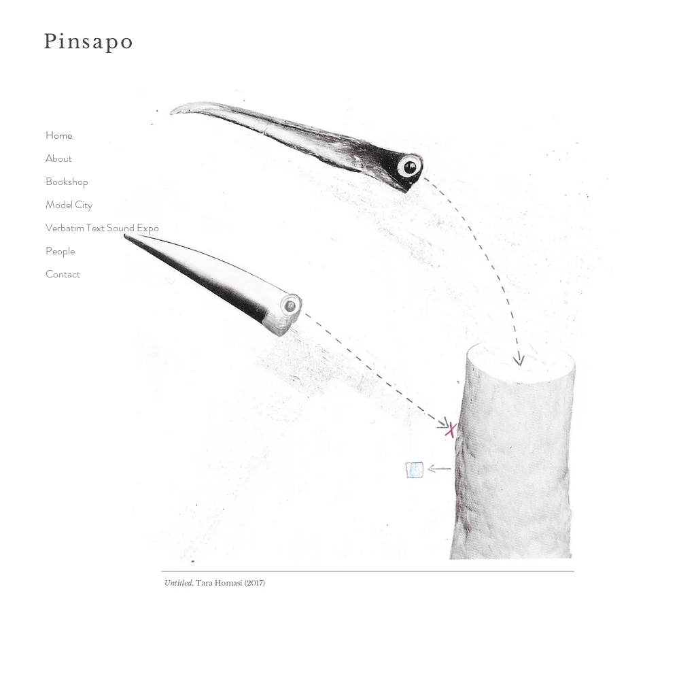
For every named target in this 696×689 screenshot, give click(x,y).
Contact (63, 274)
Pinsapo (89, 42)
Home (59, 135)
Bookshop (67, 181)
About (59, 158)
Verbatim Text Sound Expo (92, 227)
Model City (69, 204)
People (60, 250)
